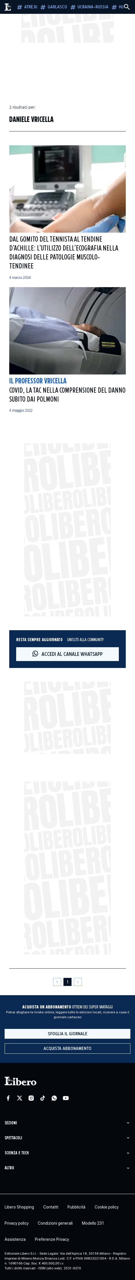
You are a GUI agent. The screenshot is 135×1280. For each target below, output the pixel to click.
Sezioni (11, 1123)
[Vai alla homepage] (8, 7)
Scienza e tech (17, 1153)
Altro (9, 1168)
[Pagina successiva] (78, 982)
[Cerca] (126, 7)
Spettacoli (13, 1138)
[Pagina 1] (67, 982)
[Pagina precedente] (57, 982)
